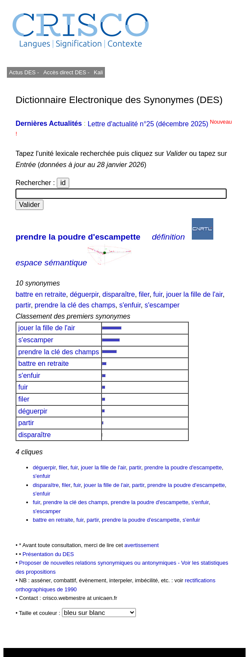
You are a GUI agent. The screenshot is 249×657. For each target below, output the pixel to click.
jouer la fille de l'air (194, 294)
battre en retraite (40, 294)
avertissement (141, 545)
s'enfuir (130, 305)
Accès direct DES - (66, 72)
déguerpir (84, 294)
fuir (157, 294)
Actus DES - (24, 72)
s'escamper (161, 305)
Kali (98, 72)
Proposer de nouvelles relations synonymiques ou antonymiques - (100, 563)
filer (144, 294)
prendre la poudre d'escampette (77, 236)
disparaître (118, 294)
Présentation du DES (48, 554)
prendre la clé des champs (75, 305)
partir (23, 305)
